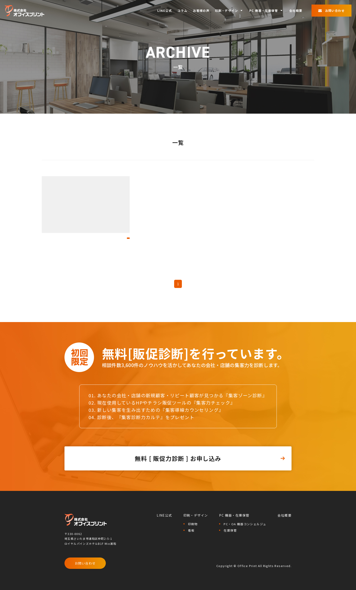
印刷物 (193, 523)
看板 (191, 530)
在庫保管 (230, 530)
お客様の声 (201, 10)
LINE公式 (164, 10)
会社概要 (295, 10)
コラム (182, 10)
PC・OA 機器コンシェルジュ (245, 523)
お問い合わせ (85, 563)
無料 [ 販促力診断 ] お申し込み (178, 458)
